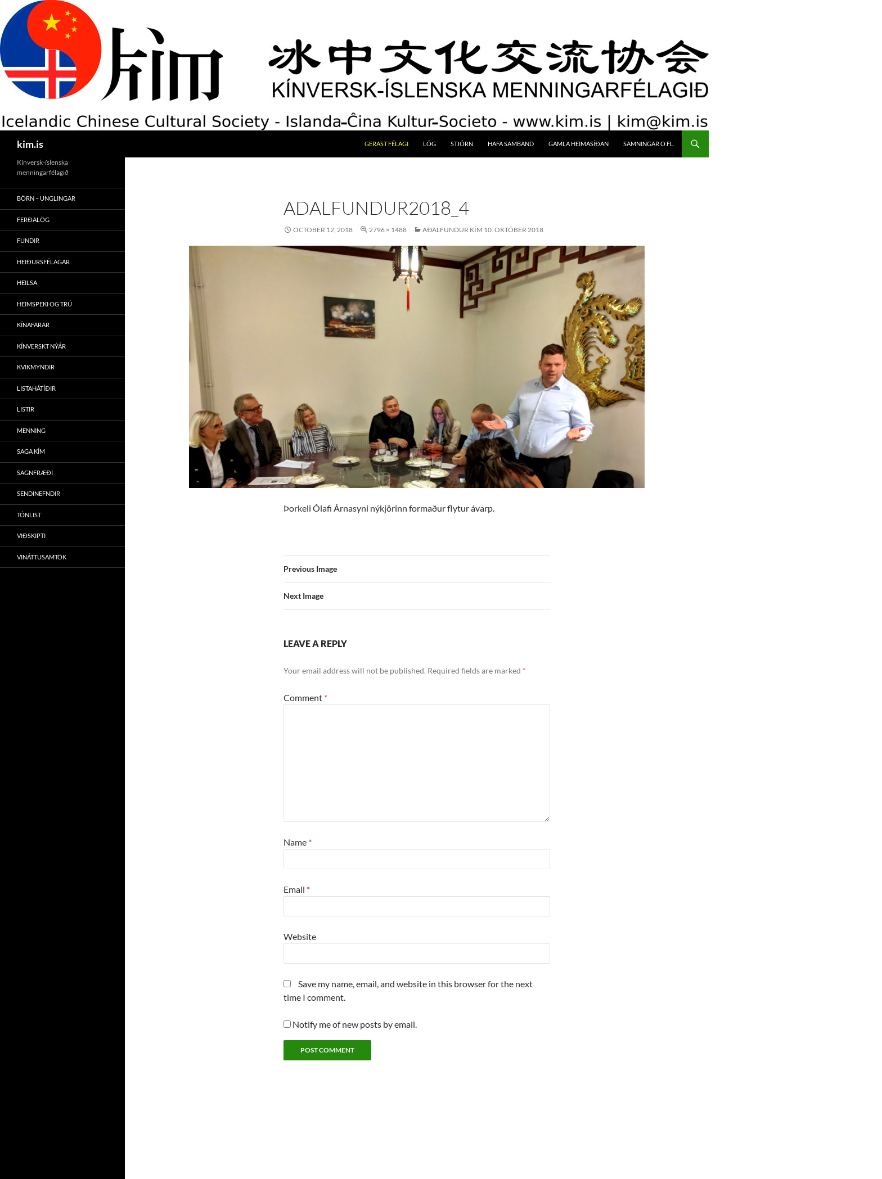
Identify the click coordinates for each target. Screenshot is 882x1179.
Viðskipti (31, 535)
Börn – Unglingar (46, 198)
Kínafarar (33, 324)
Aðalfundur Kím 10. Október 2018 (482, 229)
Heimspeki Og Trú (44, 304)
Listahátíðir (36, 388)
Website (300, 936)
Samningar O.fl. (648, 143)
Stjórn (462, 143)
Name (298, 842)
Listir (25, 409)
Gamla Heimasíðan (578, 143)
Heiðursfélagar (43, 261)
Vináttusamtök (41, 557)
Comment (305, 697)
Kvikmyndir (36, 367)
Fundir (28, 240)
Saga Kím (31, 451)
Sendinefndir (38, 493)
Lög (429, 143)
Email (297, 889)
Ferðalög (33, 219)
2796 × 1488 (388, 229)
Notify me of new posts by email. (354, 1024)
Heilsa (27, 282)
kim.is (30, 144)
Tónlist (29, 514)
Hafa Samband (511, 143)
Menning (31, 430)
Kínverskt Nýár (41, 346)
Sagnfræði (35, 472)
